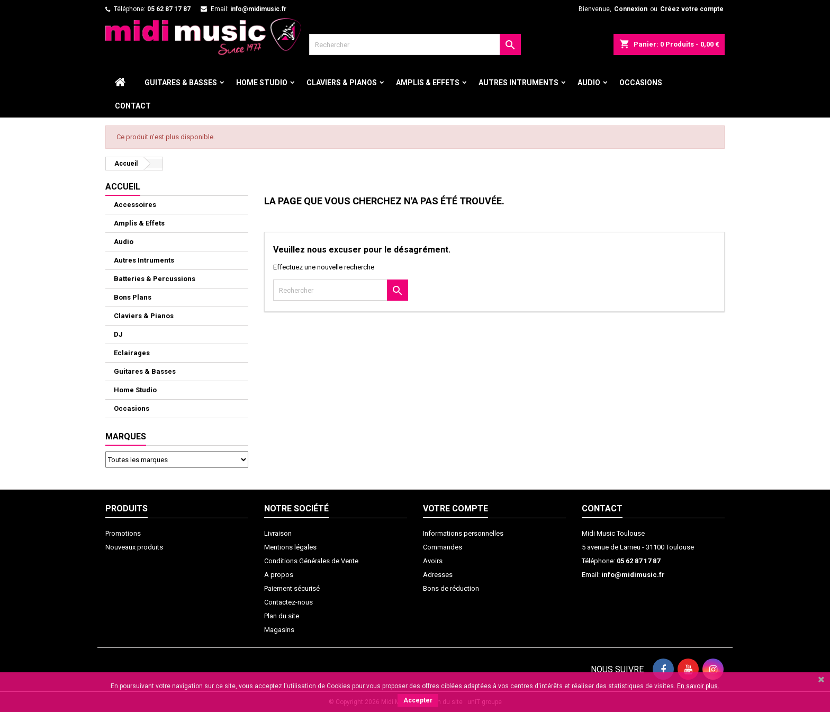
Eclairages (132, 353)
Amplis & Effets (427, 82)
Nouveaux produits (134, 547)
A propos (278, 575)
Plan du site (281, 616)
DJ (118, 334)
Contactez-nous (288, 602)
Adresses (438, 575)
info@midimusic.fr (258, 9)
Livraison (278, 533)
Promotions (123, 533)
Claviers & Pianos (341, 82)
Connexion (630, 9)
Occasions (640, 82)
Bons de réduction (451, 588)
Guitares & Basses (181, 82)
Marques (125, 436)
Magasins (279, 630)
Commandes (442, 547)
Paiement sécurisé (292, 588)
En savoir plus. (698, 686)
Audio (589, 82)
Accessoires (135, 205)
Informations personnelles (463, 533)
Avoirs (433, 561)
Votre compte (455, 508)
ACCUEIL (122, 187)
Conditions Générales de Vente (311, 561)
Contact (133, 106)
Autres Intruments (518, 82)
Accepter (417, 700)
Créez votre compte (692, 9)
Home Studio (261, 82)
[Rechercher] (415, 44)
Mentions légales (290, 547)
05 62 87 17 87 (169, 9)
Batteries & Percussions (154, 279)
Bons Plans (132, 297)
